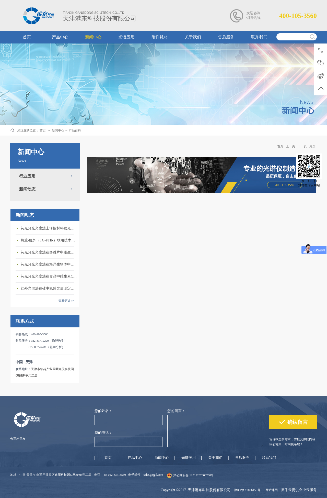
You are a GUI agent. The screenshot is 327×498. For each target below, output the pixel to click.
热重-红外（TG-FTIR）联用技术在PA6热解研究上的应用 (49, 240)
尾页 (312, 146)
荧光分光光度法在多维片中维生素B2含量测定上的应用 (49, 252)
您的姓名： (103, 411)
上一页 (290, 146)
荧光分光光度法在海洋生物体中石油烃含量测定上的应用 (49, 264)
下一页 (302, 146)
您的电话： (103, 433)
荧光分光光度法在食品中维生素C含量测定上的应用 (49, 276)
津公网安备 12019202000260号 (193, 475)
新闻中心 (58, 130)
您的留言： (176, 411)
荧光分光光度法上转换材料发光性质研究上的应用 (49, 228)
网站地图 (271, 490)
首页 (280, 146)
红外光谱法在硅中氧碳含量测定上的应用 (49, 288)
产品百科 (75, 130)
